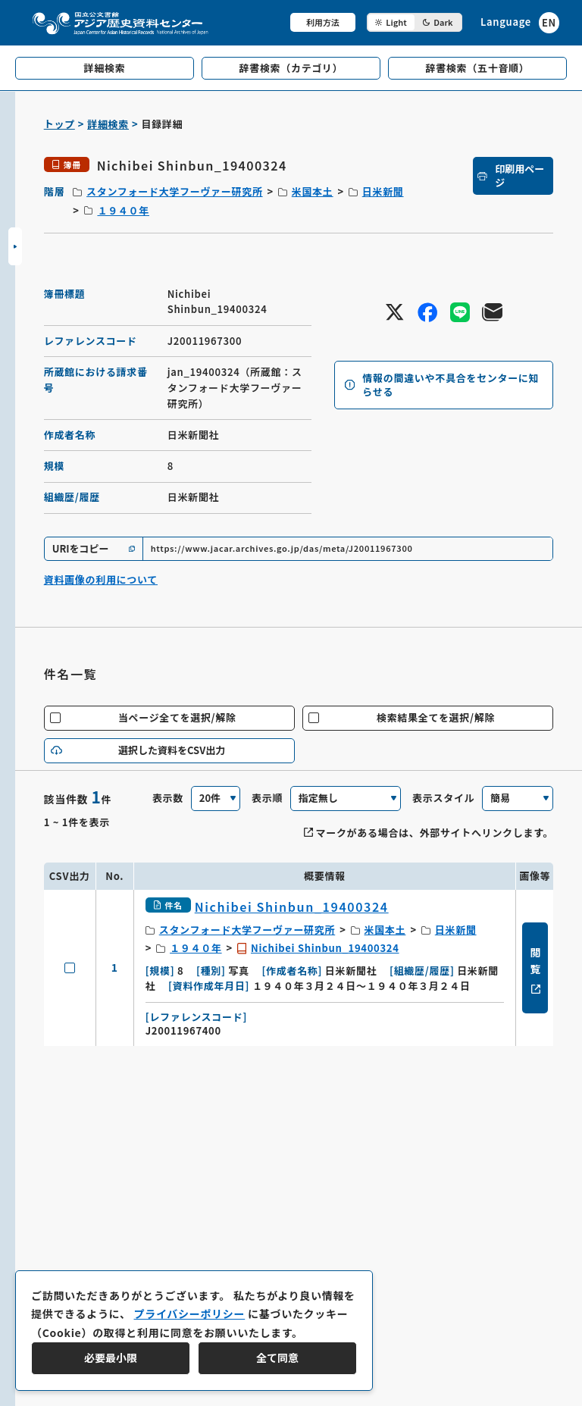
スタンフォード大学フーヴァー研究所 (174, 191)
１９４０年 (123, 210)
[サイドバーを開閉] (15, 246)
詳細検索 (108, 124)
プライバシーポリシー (189, 1313)
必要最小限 (110, 1357)
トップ (59, 124)
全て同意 (277, 1357)
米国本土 (312, 191)
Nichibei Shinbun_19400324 (325, 948)
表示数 (167, 798)
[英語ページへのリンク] (519, 22)
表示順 (267, 798)
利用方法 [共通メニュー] (323, 22)
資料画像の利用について (101, 579)
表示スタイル (443, 798)
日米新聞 (383, 191)
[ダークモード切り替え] (414, 22)
